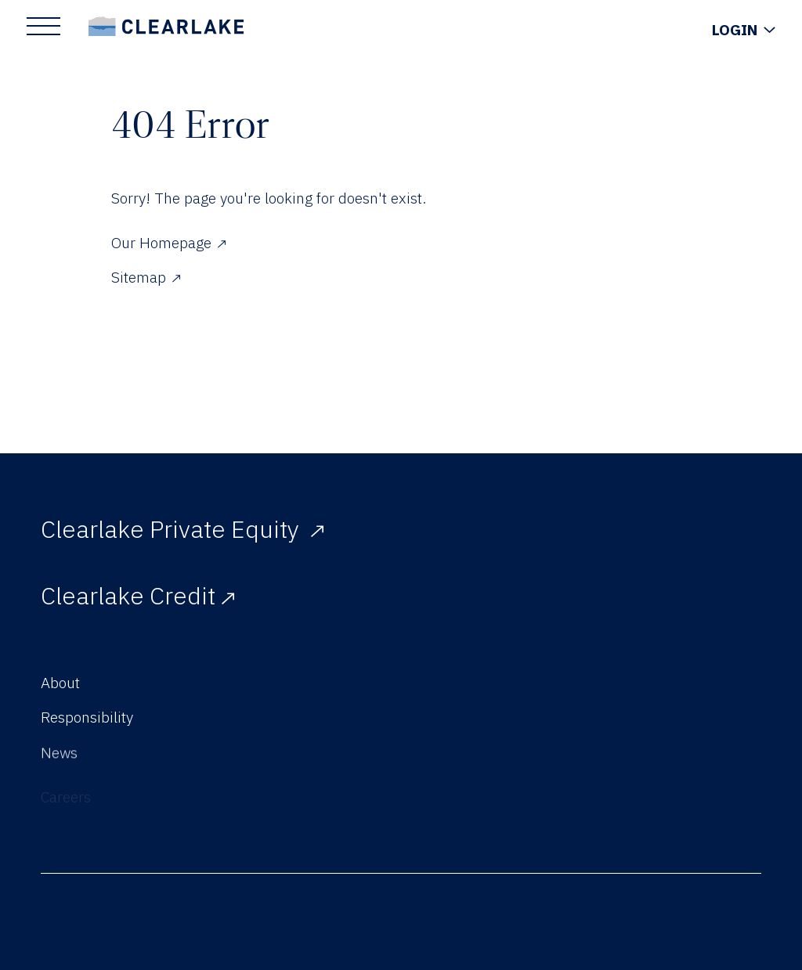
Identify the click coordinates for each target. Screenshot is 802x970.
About (60, 682)
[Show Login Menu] (743, 30)
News (59, 763)
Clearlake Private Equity (182, 529)
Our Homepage (168, 242)
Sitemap (145, 277)
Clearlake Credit (138, 595)
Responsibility (87, 719)
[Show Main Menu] (43, 26)
